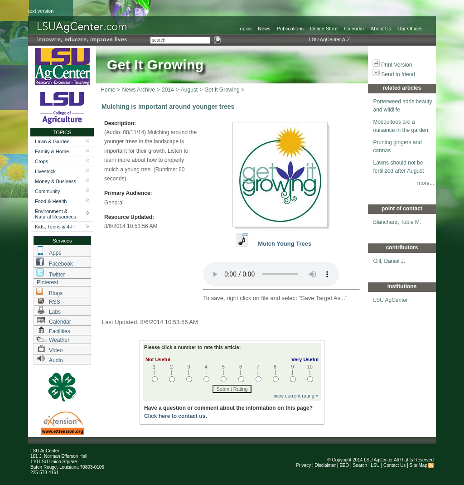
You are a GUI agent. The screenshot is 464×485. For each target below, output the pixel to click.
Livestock (45, 171)
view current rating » (296, 395)
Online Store (324, 28)
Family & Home (52, 151)
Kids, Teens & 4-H (55, 226)
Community (47, 191)
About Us (381, 28)
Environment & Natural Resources (55, 214)
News (264, 28)
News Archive (138, 90)
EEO (344, 465)
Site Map (418, 465)
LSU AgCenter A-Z (329, 39)
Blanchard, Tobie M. (397, 222)
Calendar (354, 28)
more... (425, 183)
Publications (290, 28)
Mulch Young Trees (284, 243)
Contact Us (394, 465)
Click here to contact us (174, 416)
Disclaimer (325, 465)
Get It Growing (221, 90)
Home (108, 90)
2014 (168, 90)
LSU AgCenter (390, 300)
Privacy (303, 465)
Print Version (396, 65)
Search (360, 465)
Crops (41, 161)
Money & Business (55, 181)
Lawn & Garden (52, 141)
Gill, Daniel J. (389, 261)
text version (40, 11)
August (189, 90)
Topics (244, 28)
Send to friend (398, 74)
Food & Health (51, 201)
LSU (375, 465)
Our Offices (409, 28)
